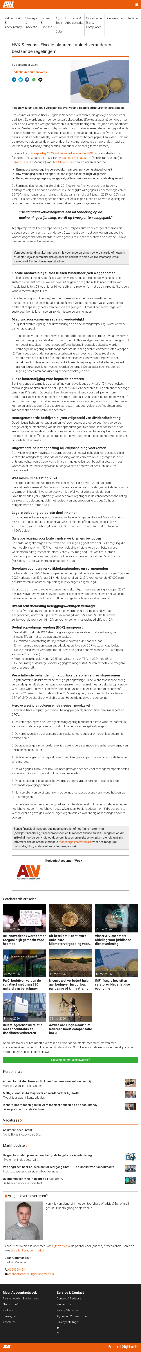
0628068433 (16, 1269)
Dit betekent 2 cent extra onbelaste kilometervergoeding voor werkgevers (69, 940)
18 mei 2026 (58, 974)
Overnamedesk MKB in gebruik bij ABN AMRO (33, 1179)
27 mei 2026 (12, 929)
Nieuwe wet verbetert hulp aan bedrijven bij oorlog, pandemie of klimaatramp (68, 984)
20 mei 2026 (12, 974)
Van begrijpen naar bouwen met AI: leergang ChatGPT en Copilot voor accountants (58, 1167)
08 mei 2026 (58, 1018)
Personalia (11, 1071)
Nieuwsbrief (10, 1304)
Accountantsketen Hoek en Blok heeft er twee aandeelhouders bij (47, 1081)
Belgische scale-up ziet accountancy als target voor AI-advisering (47, 1155)
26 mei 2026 (58, 929)
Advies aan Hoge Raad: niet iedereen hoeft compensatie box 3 (70, 1029)
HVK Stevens (60, 162)
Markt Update (14, 1145)
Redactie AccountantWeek (29, 72)
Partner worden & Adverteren (21, 1298)
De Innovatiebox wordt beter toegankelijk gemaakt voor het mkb (24, 940)
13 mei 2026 (104, 974)
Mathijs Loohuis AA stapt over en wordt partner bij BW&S (41, 1093)
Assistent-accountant (17, 1130)
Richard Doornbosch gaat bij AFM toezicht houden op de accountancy (50, 1105)
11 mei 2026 (12, 1018)
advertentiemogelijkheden (27, 1250)
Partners (8, 1310)
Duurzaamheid (115, 18)
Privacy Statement (68, 1310)
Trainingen (9, 1316)
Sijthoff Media (61, 1246)
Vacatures (11, 1120)
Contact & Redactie (69, 1298)
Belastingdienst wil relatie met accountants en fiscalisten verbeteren (22, 1029)
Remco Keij (19, 162)
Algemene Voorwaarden (72, 1316)
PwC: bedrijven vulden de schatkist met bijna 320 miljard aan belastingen (22, 984)
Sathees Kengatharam (76, 158)
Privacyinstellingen (68, 1322)
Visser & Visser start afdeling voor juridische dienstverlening (113, 940)
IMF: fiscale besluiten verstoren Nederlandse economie (112, 984)
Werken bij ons (66, 1304)
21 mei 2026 (104, 929)
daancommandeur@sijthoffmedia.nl (31, 1274)
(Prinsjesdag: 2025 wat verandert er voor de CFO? (61, 153)
